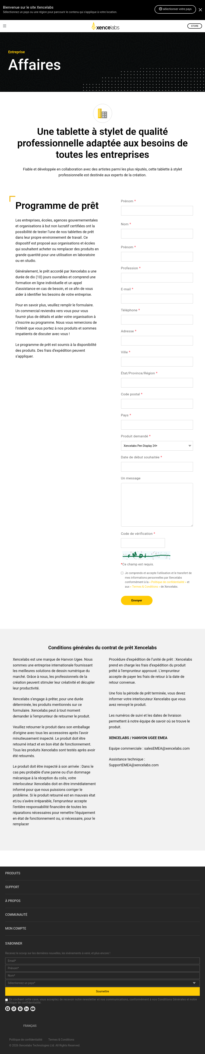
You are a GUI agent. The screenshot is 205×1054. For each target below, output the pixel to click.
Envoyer (136, 600)
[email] (102, 961)
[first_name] (102, 968)
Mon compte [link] (15, 928)
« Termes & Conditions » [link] (145, 586)
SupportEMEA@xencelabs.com (134, 765)
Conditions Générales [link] (172, 999)
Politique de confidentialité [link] (23, 1002)
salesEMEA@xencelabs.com (167, 748)
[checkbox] (6, 1000)
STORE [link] (194, 26)
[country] (102, 983)
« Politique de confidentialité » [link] (167, 582)
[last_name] (102, 975)
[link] (4, 26)
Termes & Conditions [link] (61, 1039)
